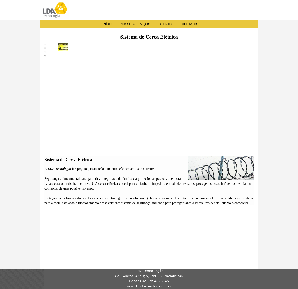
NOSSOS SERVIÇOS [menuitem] (135, 24)
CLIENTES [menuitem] (166, 24)
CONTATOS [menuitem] (190, 24)
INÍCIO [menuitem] (107, 24)
